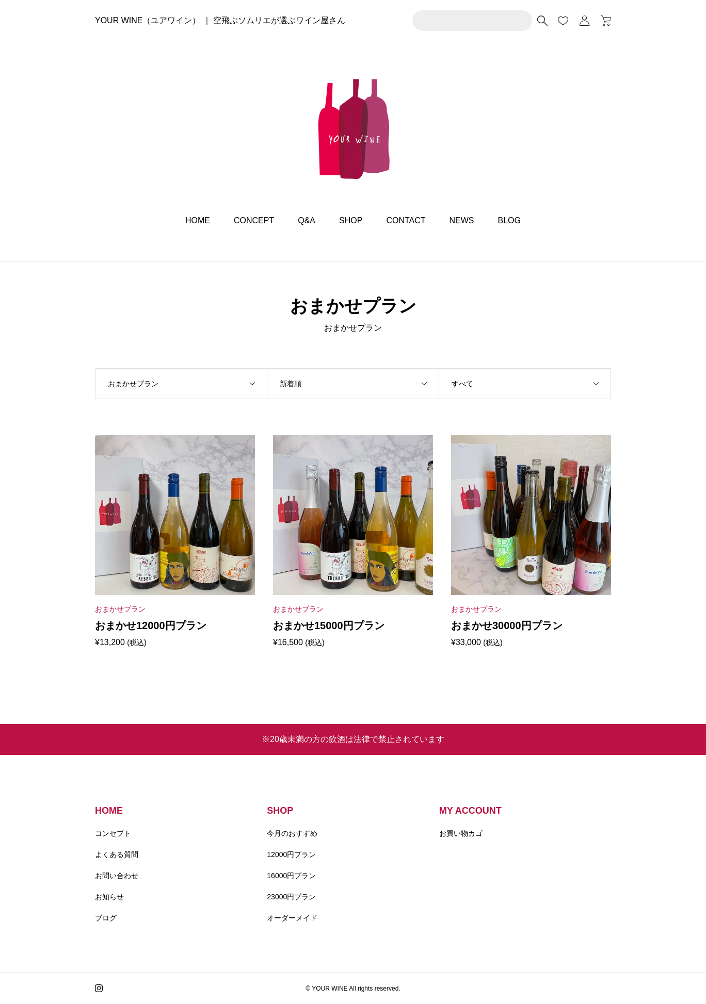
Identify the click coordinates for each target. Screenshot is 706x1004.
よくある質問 (116, 854)
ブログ (106, 918)
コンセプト (113, 833)
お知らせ (109, 897)
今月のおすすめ (292, 833)
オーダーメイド (292, 918)
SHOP (350, 220)
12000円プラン (291, 854)
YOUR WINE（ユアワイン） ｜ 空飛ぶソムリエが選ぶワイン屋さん (220, 20)
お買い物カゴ (461, 833)
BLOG (509, 220)
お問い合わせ (116, 875)
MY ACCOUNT (470, 810)
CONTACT (405, 220)
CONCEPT (254, 220)
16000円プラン (291, 875)
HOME (197, 220)
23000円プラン (291, 897)
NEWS (462, 220)
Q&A (306, 220)
